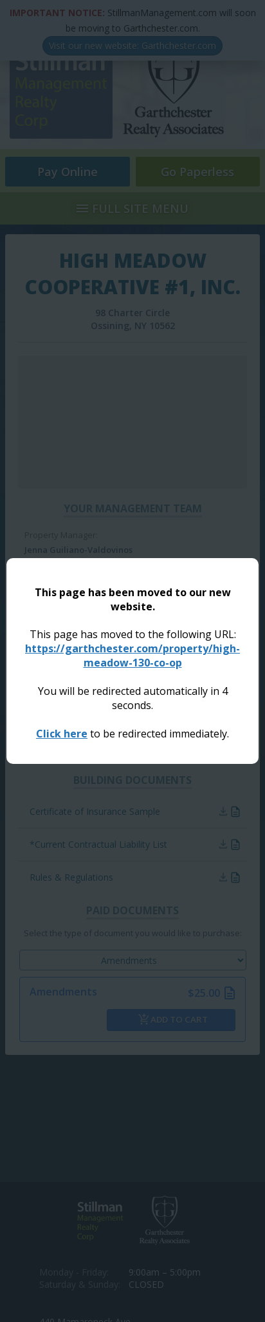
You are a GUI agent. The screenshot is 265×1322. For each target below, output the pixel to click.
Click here (61, 733)
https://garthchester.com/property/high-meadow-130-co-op (132, 655)
